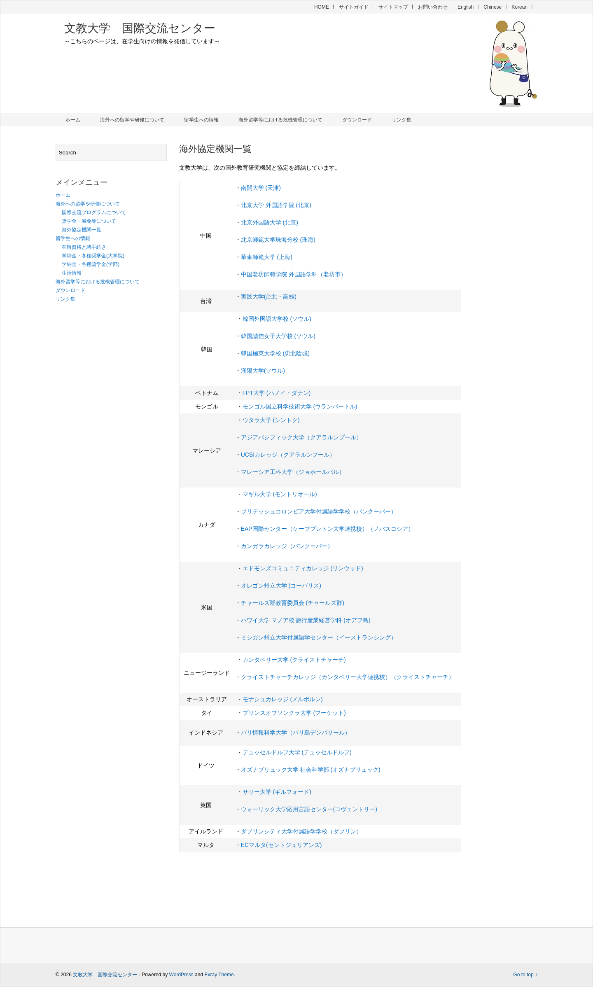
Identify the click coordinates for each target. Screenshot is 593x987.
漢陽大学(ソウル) (263, 370)
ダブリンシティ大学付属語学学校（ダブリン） (301, 831)
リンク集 (401, 120)
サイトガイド (354, 7)
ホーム (72, 120)
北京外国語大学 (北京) (269, 222)
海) (288, 257)
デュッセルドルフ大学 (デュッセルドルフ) (297, 752)
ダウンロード (357, 120)
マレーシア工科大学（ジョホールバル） (293, 472)
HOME (321, 7)
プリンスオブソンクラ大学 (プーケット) (294, 712)
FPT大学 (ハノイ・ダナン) (277, 393)
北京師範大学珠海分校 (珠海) (278, 239)
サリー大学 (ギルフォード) (277, 792)
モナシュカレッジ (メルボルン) (283, 699)
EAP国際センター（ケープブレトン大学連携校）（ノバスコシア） (327, 528)
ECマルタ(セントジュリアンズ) (281, 845)
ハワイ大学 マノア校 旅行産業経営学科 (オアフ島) (306, 620)
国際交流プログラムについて (94, 212)
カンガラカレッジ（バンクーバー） (287, 546)
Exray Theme (218, 975)
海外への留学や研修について (132, 120)
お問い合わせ (433, 7)
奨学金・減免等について (89, 221)
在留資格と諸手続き (84, 247)
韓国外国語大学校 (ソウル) (277, 318)
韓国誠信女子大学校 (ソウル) (278, 336)
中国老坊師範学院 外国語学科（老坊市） (293, 274)
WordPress (181, 975)
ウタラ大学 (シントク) (271, 420)
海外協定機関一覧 (81, 230)
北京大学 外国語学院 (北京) (276, 205)
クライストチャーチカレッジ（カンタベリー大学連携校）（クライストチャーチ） (347, 677)
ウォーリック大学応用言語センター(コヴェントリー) (309, 809)
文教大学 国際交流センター (139, 28)
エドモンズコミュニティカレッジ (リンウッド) (303, 568)
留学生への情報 (201, 120)
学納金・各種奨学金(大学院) (93, 256)
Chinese (492, 7)
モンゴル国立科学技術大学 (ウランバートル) (300, 406)
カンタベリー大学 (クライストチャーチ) (294, 659)
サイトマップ (393, 7)
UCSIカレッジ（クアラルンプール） (288, 454)
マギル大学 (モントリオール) (280, 494)
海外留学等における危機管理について (280, 120)
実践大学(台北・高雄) (268, 296)
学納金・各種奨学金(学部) (90, 264)
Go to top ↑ (525, 975)
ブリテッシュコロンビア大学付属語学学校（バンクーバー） (319, 511)
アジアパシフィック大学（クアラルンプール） (301, 437)
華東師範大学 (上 (263, 257)
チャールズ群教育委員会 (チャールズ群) (292, 603)
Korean (519, 7)
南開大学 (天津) (261, 187)
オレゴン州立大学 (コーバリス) (281, 585)
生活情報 (72, 273)
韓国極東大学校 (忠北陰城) (275, 353)
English (466, 7)
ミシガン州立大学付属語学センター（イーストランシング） (319, 637)
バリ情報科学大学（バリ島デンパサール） (295, 732)
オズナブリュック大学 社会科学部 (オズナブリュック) (311, 769)
